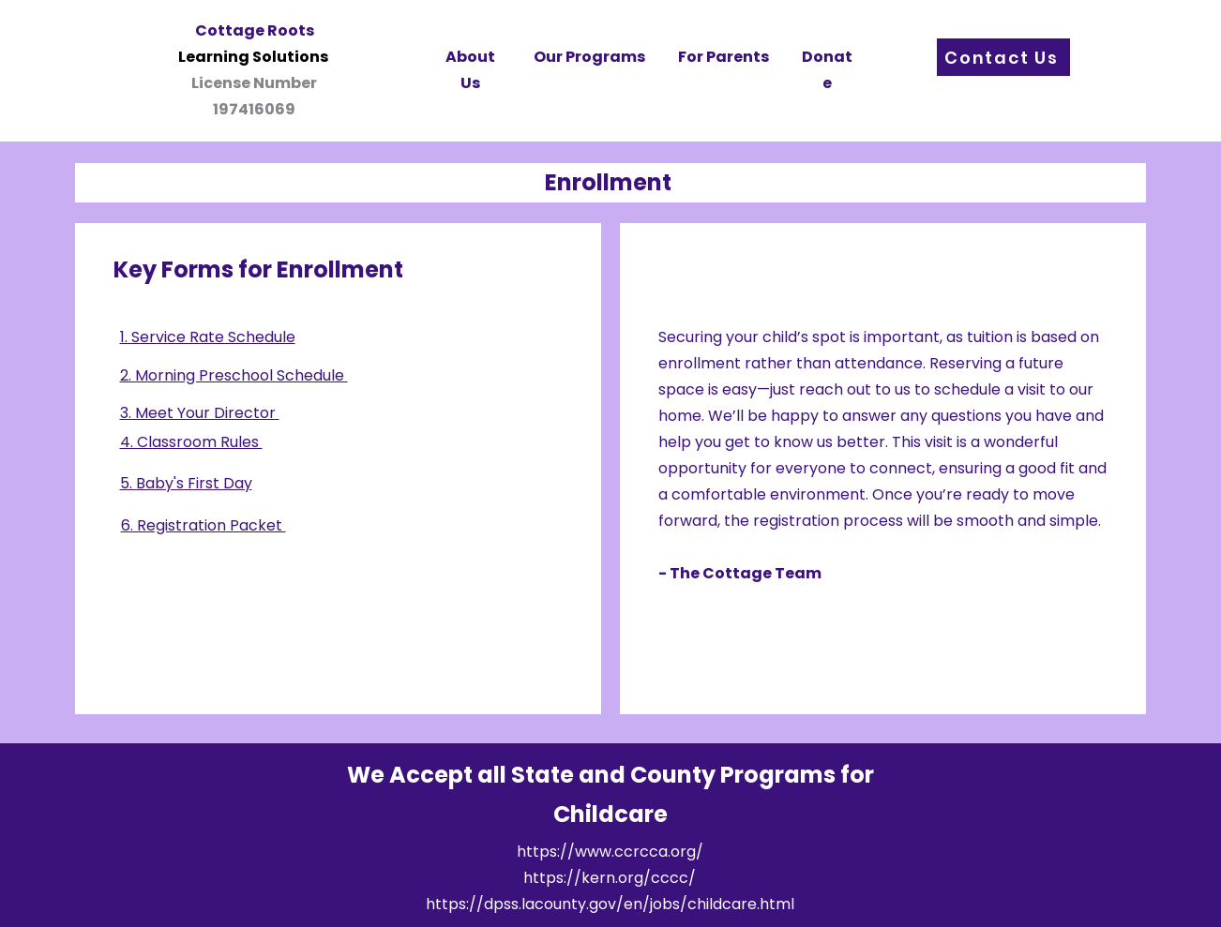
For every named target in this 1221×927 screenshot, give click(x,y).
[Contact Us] (1003, 57)
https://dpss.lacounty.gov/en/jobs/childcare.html (610, 904)
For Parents (723, 56)
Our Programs (589, 56)
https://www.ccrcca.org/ (610, 851)
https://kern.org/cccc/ (609, 878)
